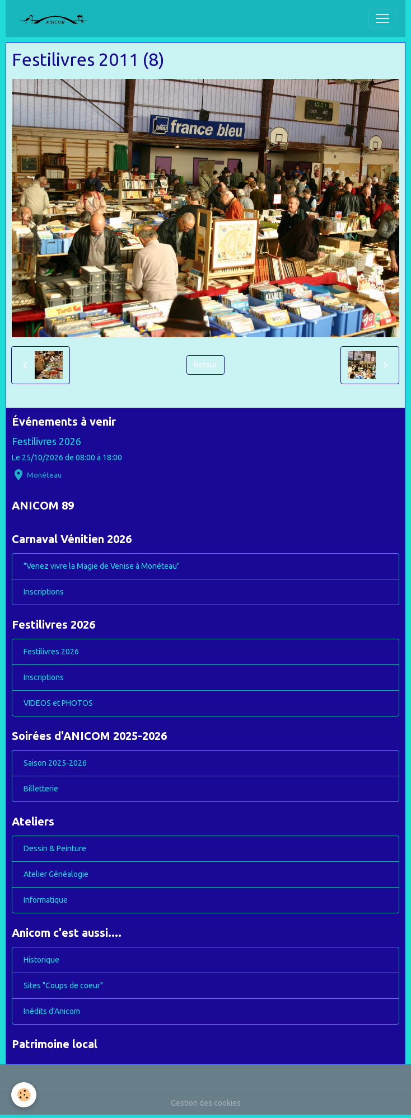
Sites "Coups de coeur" (63, 985)
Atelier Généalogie (56, 874)
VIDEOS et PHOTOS (58, 703)
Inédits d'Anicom (52, 1011)
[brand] (58, 18)
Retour (205, 364)
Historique (41, 959)
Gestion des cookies (206, 1102)
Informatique (46, 899)
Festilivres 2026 (46, 441)
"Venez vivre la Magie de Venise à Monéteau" (102, 566)
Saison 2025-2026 (55, 762)
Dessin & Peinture (55, 848)
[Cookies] (23, 1094)
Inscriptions (44, 591)
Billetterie (41, 788)
